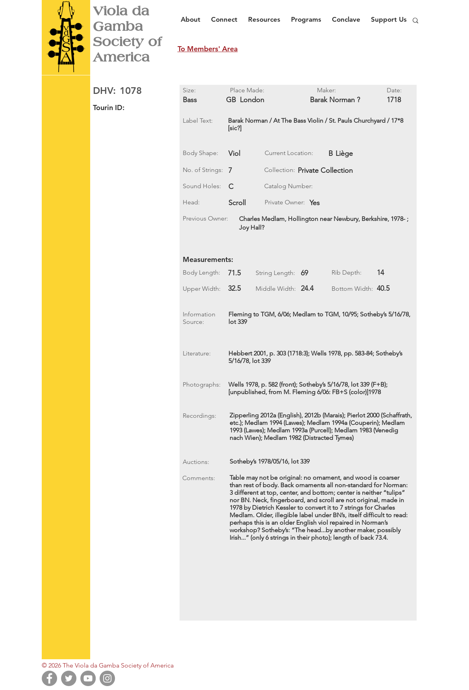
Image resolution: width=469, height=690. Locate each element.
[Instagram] (107, 678)
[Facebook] (49, 678)
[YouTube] (88, 678)
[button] (193, 16)
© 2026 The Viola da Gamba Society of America (108, 665)
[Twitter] (68, 678)
